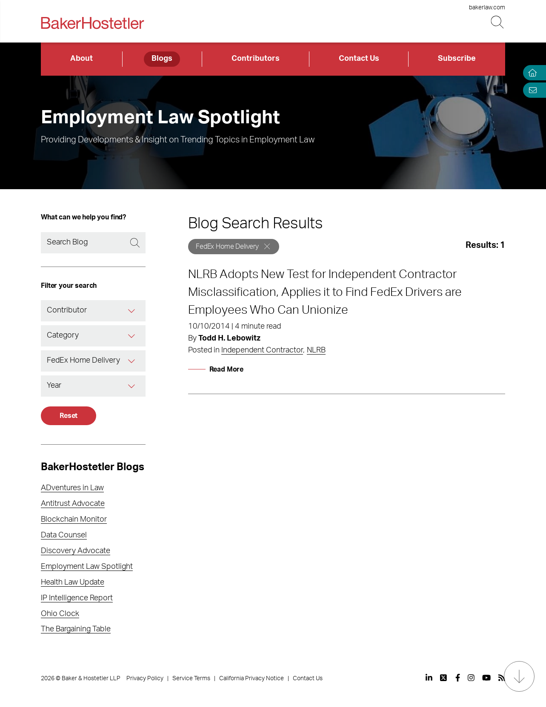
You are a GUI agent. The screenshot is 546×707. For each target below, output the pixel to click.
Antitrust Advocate (73, 504)
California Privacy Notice (251, 678)
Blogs (162, 58)
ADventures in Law (72, 488)
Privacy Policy (144, 678)
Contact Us (359, 58)
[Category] (132, 335)
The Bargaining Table (76, 629)
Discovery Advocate (75, 551)
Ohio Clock (60, 614)
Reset (68, 415)
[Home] (530, 72)
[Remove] (267, 246)
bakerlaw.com (487, 8)
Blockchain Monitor (74, 519)
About (81, 58)
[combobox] (93, 310)
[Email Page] (530, 89)
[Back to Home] (92, 23)
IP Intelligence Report (77, 598)
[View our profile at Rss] (501, 677)
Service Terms (191, 678)
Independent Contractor (262, 350)
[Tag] (132, 361)
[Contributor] (132, 310)
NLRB (316, 350)
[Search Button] (498, 22)
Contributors (256, 58)
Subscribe (457, 58)
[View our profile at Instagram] (471, 677)
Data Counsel (64, 535)
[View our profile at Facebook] (457, 677)
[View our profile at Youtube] (486, 677)
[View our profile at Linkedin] (429, 677)
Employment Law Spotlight (87, 567)
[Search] (93, 242)
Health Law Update (72, 582)
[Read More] (215, 369)
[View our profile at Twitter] (444, 677)
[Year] (132, 386)
